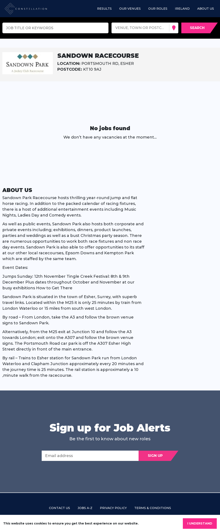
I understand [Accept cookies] (199, 523)
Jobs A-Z (85, 508)
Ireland (182, 9)
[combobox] (115, 28)
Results (104, 9)
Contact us (59, 508)
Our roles (157, 9)
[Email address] (90, 456)
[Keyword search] (55, 28)
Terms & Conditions (152, 508)
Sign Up (155, 456)
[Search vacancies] (199, 28)
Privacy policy (113, 508)
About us (205, 9)
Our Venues (130, 9)
